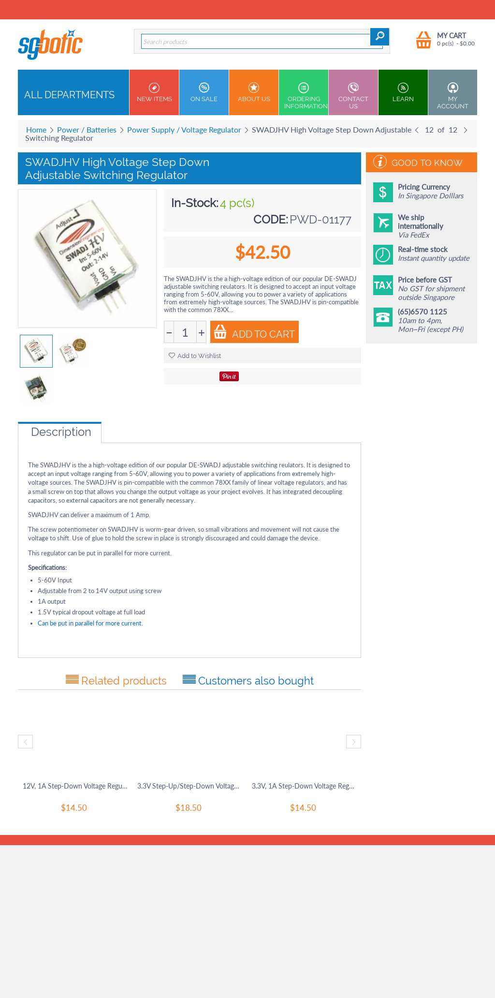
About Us (253, 92)
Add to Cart (254, 332)
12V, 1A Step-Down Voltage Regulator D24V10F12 (75, 786)
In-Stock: (194, 203)
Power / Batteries (86, 129)
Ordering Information (306, 96)
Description (61, 432)
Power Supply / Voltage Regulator (184, 129)
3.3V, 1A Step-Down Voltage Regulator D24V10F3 (304, 786)
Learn (403, 92)
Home (36, 129)
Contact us (353, 96)
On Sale (204, 92)
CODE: (270, 219)
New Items (154, 92)
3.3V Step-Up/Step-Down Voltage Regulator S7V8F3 (189, 786)
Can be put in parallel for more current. (90, 623)
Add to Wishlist (195, 355)
